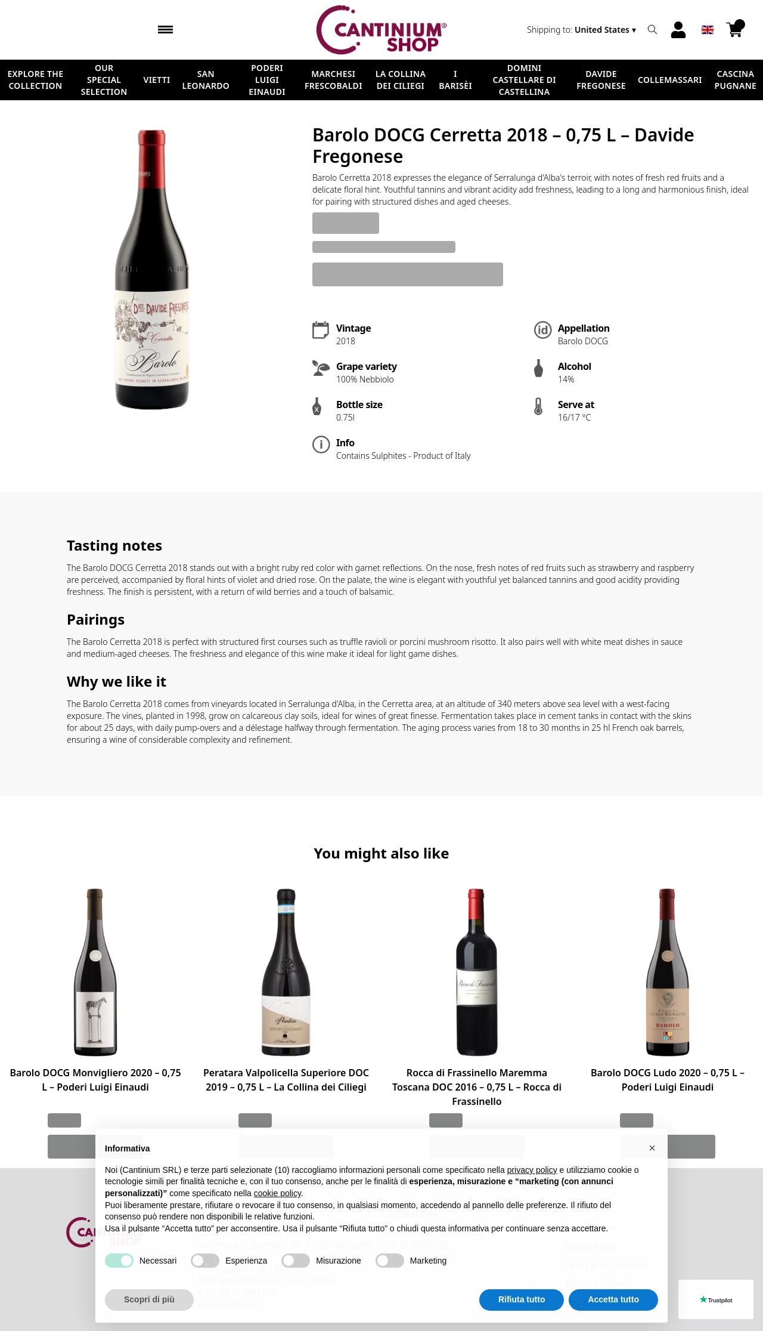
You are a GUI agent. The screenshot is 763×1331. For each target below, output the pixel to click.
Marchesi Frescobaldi (333, 79)
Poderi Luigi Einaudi (267, 79)
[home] (381, 30)
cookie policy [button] (277, 1219)
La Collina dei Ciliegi (401, 79)
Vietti (157, 79)
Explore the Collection (35, 79)
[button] (652, 1173)
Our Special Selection (104, 79)
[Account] (678, 29)
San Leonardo (206, 79)
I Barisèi (455, 79)
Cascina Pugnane (735, 79)
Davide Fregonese (601, 79)
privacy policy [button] (532, 1195)
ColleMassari (670, 79)
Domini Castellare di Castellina (524, 79)
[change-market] (583, 30)
